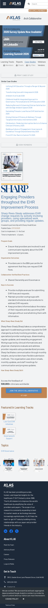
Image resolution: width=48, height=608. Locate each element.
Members (8, 65)
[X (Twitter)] (17, 531)
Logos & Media (9, 564)
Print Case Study (24, 75)
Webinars (42, 62)
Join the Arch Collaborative (23, 390)
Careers (6, 554)
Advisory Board (9, 550)
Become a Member (37, 10)
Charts (20, 65)
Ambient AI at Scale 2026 (15, 96)
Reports (19, 62)
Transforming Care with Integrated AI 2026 (22, 92)
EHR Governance (7, 451)
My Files (30, 65)
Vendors (41, 65)
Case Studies (30, 62)
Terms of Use (10, 605)
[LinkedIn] (5, 531)
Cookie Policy (11, 599)
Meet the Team (9, 545)
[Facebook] (11, 531)
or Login (24, 395)
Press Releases (9, 559)
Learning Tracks (7, 62)
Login (11, 11)
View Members (24, 145)
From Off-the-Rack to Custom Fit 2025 (20, 135)
